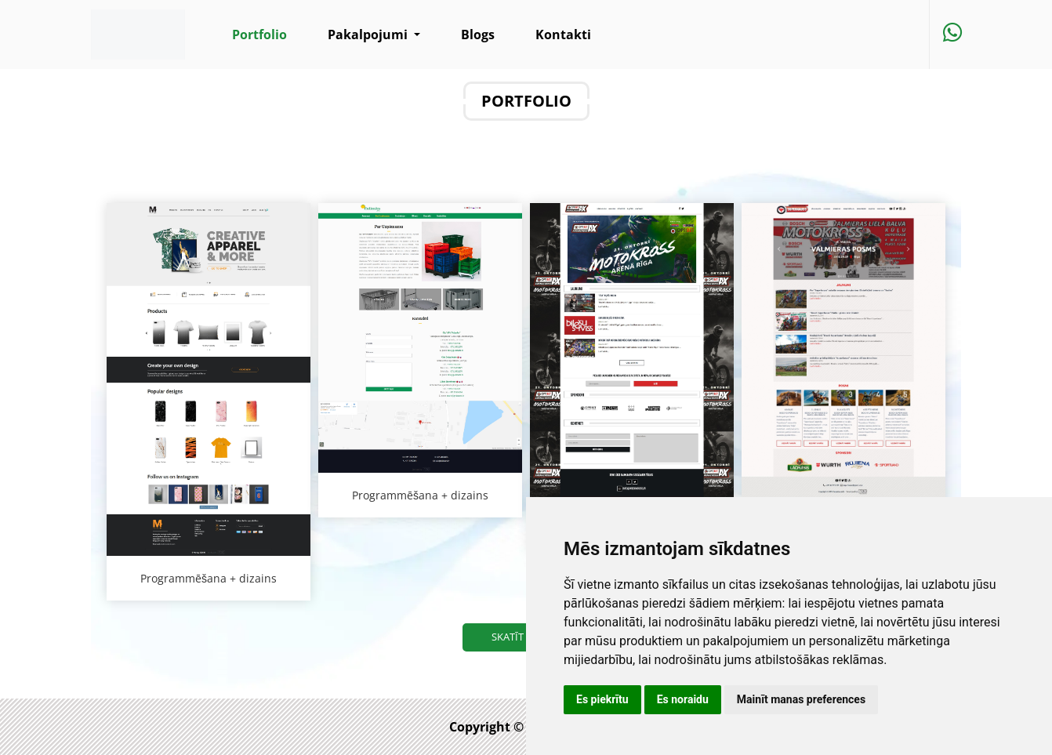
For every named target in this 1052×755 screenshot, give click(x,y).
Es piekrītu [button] (602, 699)
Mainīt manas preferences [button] (801, 699)
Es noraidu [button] (683, 699)
